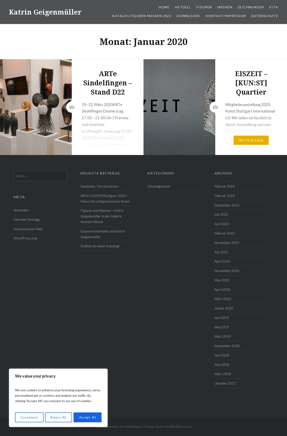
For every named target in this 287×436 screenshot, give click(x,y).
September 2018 (226, 346)
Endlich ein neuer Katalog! (100, 246)
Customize (29, 417)
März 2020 (222, 299)
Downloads (188, 16)
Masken (224, 7)
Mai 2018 (221, 365)
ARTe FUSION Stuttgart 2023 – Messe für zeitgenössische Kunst (105, 198)
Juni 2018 (221, 355)
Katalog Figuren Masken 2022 (141, 16)
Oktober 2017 (225, 383)
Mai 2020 (221, 280)
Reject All (58, 417)
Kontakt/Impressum (226, 16)
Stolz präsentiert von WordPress (118, 426)
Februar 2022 (224, 233)
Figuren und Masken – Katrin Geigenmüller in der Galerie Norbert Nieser (102, 216)
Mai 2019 (221, 327)
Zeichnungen (251, 7)
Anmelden (21, 210)
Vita (273, 7)
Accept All (87, 417)
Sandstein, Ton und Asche (99, 186)
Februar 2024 (224, 186)
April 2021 (222, 261)
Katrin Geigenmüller (45, 12)
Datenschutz (264, 16)
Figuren (204, 7)
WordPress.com (180, 426)
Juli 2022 (221, 214)
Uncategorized (159, 186)
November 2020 (226, 271)
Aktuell (183, 7)
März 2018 (222, 374)
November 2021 (226, 243)
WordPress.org (25, 238)
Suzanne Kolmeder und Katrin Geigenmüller (102, 234)
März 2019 (222, 336)
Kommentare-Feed (28, 229)
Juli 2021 (221, 252)
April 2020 (222, 290)
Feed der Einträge (27, 219)
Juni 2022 (221, 224)
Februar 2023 (224, 196)
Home (164, 7)
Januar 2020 (223, 308)
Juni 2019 (221, 318)
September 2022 (226, 205)
